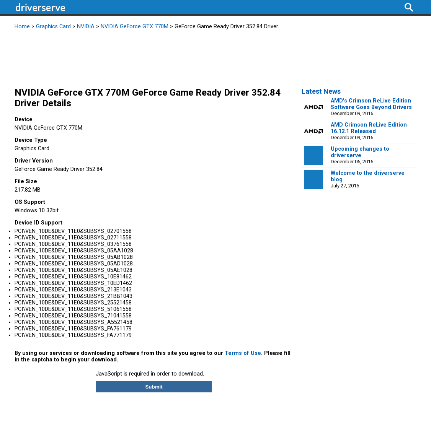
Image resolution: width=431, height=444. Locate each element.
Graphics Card (53, 26)
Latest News (321, 91)
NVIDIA (86, 26)
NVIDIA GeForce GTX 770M (134, 26)
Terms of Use (243, 353)
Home (22, 26)
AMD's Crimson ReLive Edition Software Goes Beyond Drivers (371, 104)
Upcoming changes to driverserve (360, 152)
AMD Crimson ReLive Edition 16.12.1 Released (369, 128)
